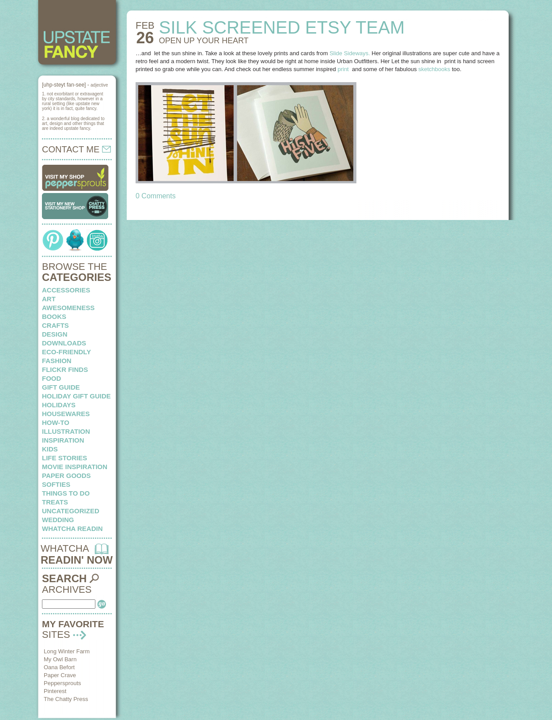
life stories (64, 458)
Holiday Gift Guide (76, 396)
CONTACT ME (76, 149)
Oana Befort (59, 667)
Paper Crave (60, 675)
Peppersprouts (62, 683)
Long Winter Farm (67, 651)
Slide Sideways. (349, 53)
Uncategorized (70, 511)
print (343, 69)
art (49, 299)
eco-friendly (66, 352)
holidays (59, 405)
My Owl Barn (60, 659)
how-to (55, 422)
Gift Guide (61, 387)
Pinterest (55, 691)
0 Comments (156, 196)
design (55, 334)
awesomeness (68, 307)
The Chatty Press (66, 699)
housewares (66, 413)
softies (56, 484)
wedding (58, 519)
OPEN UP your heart (204, 40)
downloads (64, 343)
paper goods (66, 475)
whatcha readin (72, 528)
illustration (66, 431)
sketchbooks (434, 69)
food (51, 378)
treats (55, 502)
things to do (66, 493)
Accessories (66, 290)
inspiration (63, 440)
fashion (57, 360)
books (54, 316)
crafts (55, 325)
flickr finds (65, 369)
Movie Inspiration (74, 466)
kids (50, 449)
